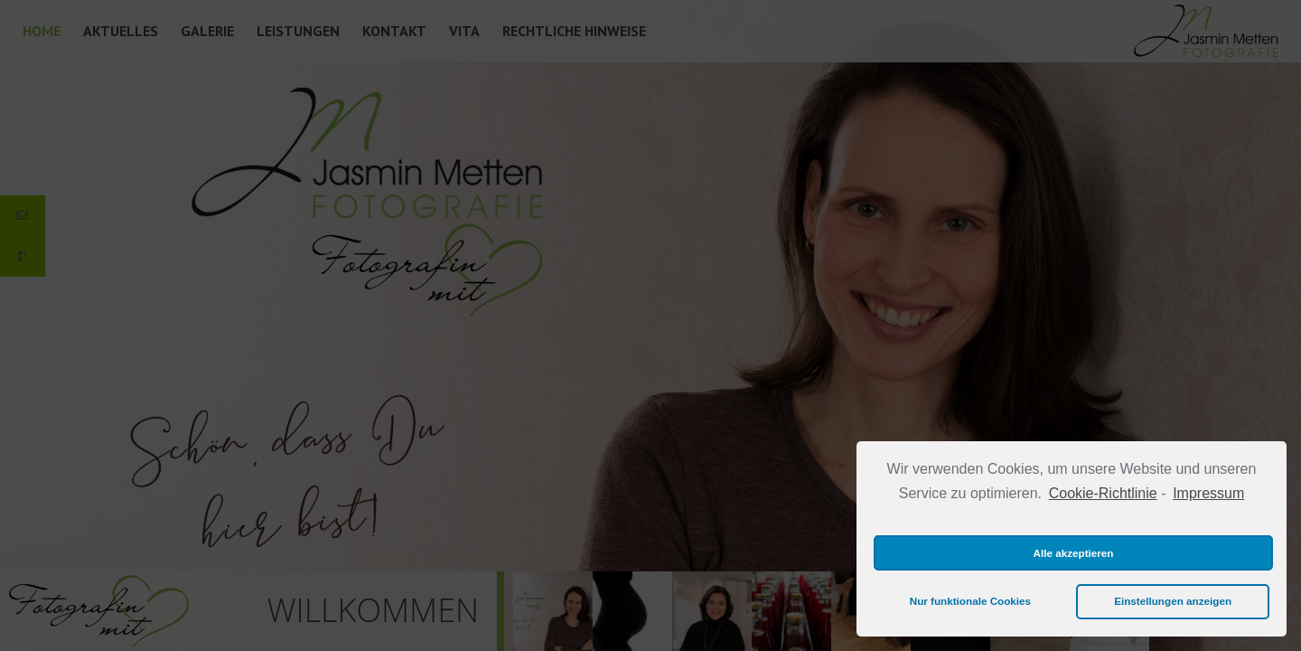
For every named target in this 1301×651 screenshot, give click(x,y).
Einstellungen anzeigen (1172, 601)
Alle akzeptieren (1074, 553)
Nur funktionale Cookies (970, 601)
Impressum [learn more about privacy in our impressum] (1208, 493)
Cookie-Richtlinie (1103, 493)
